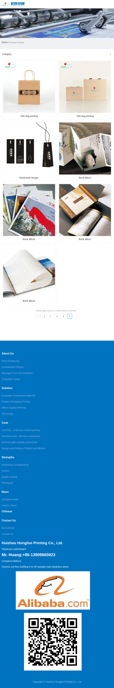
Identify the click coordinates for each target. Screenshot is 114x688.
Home (5, 42)
